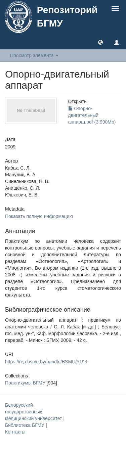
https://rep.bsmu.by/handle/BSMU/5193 (46, 361)
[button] (100, 42)
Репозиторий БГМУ (67, 17)
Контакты (15, 432)
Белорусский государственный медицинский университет (34, 411)
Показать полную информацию (39, 216)
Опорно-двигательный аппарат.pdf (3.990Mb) (92, 115)
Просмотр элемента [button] (34, 55)
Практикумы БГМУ (25, 383)
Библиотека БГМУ (25, 425)
